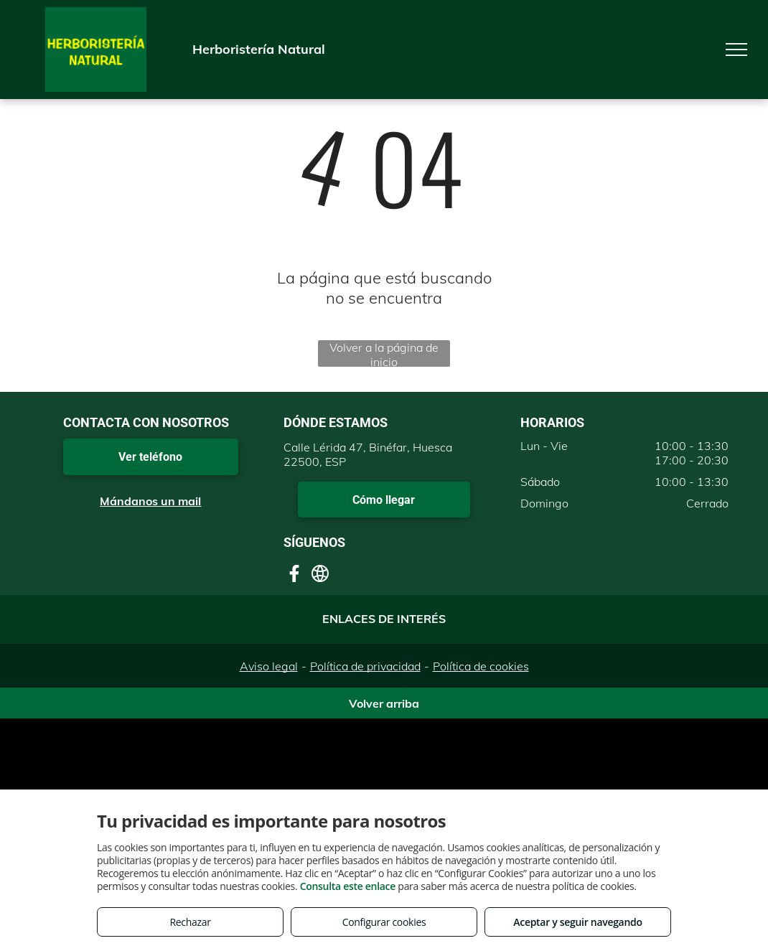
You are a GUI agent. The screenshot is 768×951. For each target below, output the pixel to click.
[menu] (736, 49)
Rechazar (189, 922)
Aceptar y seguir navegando (577, 922)
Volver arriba (384, 703)
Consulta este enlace (347, 886)
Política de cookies (481, 666)
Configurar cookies (384, 922)
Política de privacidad (365, 666)
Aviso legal (269, 666)
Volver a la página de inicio (384, 353)
